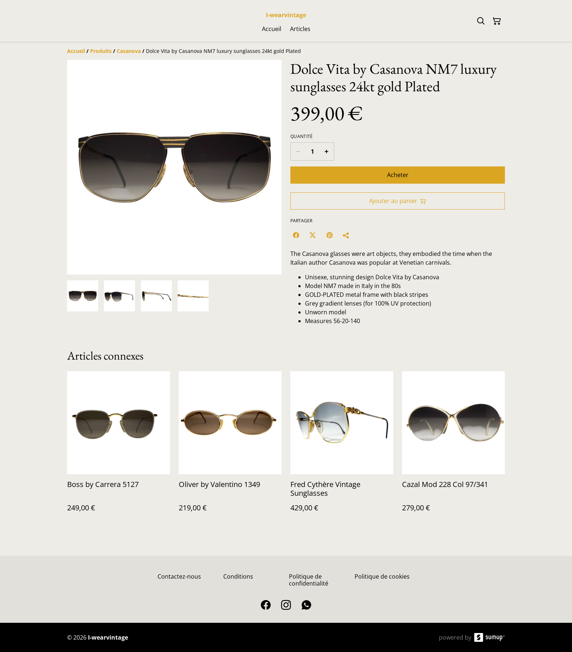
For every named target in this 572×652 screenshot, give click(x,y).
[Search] (481, 21)
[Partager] (346, 235)
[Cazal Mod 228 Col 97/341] (453, 448)
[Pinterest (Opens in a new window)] (329, 235)
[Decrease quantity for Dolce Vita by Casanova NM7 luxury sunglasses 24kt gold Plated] (297, 151)
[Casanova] (129, 50)
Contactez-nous (179, 576)
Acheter (398, 175)
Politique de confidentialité (308, 579)
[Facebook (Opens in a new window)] (295, 235)
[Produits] (101, 50)
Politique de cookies (382, 576)
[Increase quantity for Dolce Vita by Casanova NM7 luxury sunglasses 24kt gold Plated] (326, 151)
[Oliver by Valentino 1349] (230, 448)
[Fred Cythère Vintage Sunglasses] (341, 448)
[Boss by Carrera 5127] (118, 448)
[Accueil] (76, 50)
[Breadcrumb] (286, 51)
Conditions (238, 576)
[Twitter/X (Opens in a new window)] (312, 235)
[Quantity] (312, 151)
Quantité (301, 136)
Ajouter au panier (397, 201)
